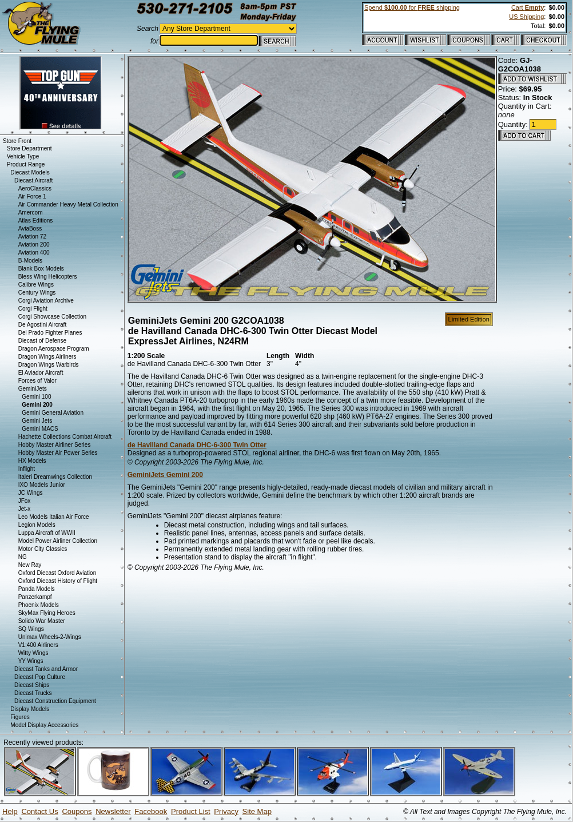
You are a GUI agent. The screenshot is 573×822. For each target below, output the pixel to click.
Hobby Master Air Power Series (58, 453)
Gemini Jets (37, 421)
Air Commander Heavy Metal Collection (68, 204)
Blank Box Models (41, 268)
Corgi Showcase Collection (52, 316)
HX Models (32, 461)
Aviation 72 (32, 236)
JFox (24, 501)
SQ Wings (31, 629)
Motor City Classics (42, 549)
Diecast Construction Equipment (55, 701)
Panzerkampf (35, 597)
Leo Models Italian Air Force (53, 517)
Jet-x (24, 509)
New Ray (30, 565)
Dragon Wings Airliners (47, 357)
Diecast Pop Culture (39, 677)
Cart (527, 7)
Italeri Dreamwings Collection (55, 477)
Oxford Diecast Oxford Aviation (57, 573)
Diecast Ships (31, 685)
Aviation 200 (34, 244)
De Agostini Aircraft (42, 324)
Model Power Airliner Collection (57, 541)
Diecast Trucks (33, 693)
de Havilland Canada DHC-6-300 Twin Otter (197, 445)
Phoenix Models (38, 605)
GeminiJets (32, 389)
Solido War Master (41, 621)
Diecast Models (29, 172)
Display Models (29, 709)
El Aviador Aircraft (40, 373)
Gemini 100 (36, 397)
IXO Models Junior (41, 485)
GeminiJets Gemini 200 (165, 475)
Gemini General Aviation (52, 413)
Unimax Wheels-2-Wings (49, 637)
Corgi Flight (32, 308)
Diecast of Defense (42, 340)
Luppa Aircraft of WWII (46, 533)
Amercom (30, 212)
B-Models (30, 260)
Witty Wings (33, 653)
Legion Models (36, 525)
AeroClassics (34, 188)
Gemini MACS (40, 429)
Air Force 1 (32, 196)
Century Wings (37, 292)
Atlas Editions (35, 220)
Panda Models (36, 589)
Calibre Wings (36, 284)
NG (22, 557)
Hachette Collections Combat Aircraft (65, 437)
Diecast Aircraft (33, 180)
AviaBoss (30, 228)
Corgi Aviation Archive (46, 300)
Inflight (26, 469)
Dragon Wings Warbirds (48, 365)
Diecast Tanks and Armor (46, 669)
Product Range (26, 164)
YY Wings (30, 661)
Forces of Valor (37, 381)
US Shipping (526, 16)
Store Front (17, 141)
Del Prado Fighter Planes (50, 332)
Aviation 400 (34, 252)
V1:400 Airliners (38, 645)
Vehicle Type (23, 156)
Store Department (29, 148)
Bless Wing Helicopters (47, 276)
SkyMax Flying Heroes (46, 613)
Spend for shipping (412, 7)
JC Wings (30, 493)
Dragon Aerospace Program (53, 349)
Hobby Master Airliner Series (54, 445)
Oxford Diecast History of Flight (57, 581)
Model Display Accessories (44, 725)
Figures (19, 717)
